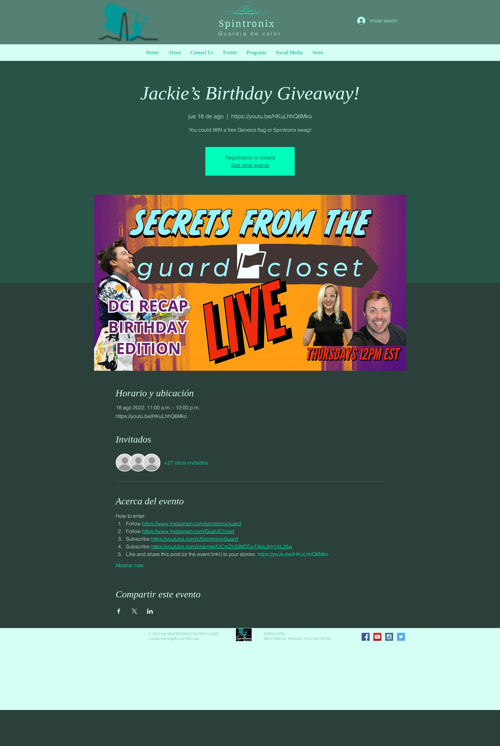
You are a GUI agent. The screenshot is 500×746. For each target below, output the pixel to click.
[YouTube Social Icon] (377, 637)
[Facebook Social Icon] (366, 637)
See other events (250, 165)
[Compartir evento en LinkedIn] (150, 611)
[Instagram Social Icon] (389, 637)
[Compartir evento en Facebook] (119, 611)
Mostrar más (129, 565)
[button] (256, 52)
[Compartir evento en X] (134, 611)
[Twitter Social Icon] (401, 637)
